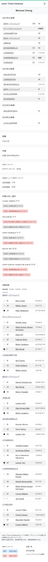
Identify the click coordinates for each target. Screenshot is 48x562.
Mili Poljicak (20, 349)
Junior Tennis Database (12, 4)
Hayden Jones (21, 322)
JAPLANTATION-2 (10, 111)
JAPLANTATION (9, 75)
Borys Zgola (20, 301)
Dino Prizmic (20, 361)
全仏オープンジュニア (11, 38)
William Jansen (21, 306)
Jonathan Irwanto (22, 446)
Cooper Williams (22, 494)
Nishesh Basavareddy (24, 482)
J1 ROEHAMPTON (10, 33)
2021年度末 (6, 187)
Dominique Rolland (23, 451)
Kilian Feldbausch (22, 311)
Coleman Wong (21, 340)
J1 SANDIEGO (8, 53)
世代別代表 (30, 551)
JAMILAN (7, 43)
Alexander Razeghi (23, 520)
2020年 (18, 289)
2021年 (11, 289)
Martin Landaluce (22, 344)
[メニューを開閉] (44, 4)
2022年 (5, 289)
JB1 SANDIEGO (9, 99)
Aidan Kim (19, 335)
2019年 (24, 289)
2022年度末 (6, 182)
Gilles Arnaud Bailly (23, 408)
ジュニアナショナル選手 (35, 554)
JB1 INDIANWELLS (10, 48)
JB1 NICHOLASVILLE (11, 84)
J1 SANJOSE (8, 62)
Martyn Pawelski (22, 392)
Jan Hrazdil (20, 499)
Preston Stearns (22, 515)
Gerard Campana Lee (24, 382)
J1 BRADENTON (9, 79)
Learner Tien (20, 434)
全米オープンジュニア (11, 24)
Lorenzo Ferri (21, 403)
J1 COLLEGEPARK (10, 94)
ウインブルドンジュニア (12, 29)
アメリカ (5, 141)
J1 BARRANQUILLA (10, 58)
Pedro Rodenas (21, 366)
